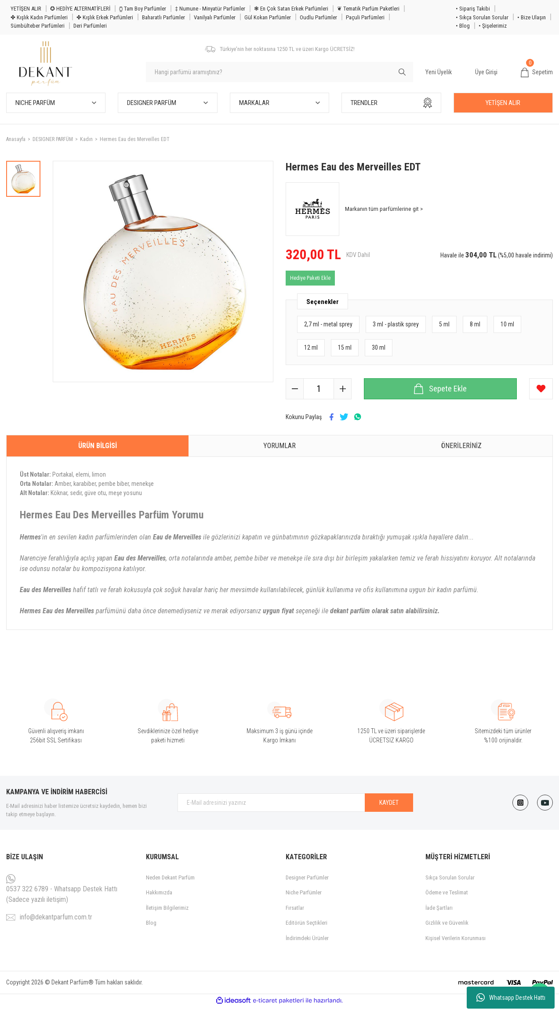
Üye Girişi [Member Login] (486, 74)
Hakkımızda (159, 898)
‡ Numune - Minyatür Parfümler (210, 8)
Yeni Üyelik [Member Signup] (438, 74)
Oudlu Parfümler (318, 17)
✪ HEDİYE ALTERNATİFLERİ (80, 8)
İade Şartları (439, 913)
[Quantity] (319, 394)
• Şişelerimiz (493, 25)
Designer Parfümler (307, 883)
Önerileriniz (461, 451)
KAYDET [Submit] (389, 808)
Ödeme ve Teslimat (446, 898)
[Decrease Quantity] (295, 394)
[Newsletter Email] (295, 809)
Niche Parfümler (304, 898)
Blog (151, 929)
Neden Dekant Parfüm (170, 883)
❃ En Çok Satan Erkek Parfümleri (291, 8)
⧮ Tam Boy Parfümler (142, 8)
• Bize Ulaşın (531, 17)
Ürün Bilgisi (97, 451)
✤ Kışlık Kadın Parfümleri (39, 17)
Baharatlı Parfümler (163, 17)
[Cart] (537, 75)
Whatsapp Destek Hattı (510, 997)
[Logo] (49, 66)
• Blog (463, 25)
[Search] (279, 75)
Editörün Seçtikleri (306, 929)
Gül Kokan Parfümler (267, 17)
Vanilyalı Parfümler (215, 17)
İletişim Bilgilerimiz (167, 913)
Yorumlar (279, 451)
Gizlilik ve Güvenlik (446, 929)
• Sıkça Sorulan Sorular (482, 17)
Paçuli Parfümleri (365, 17)
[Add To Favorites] (541, 394)
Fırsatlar (295, 913)
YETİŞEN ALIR (26, 8)
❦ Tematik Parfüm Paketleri (368, 8)
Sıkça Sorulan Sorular (450, 883)
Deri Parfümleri (90, 25)
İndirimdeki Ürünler (307, 944)
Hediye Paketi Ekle (310, 284)
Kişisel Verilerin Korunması (455, 944)
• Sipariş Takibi (473, 8)
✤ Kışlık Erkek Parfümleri (104, 17)
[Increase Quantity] (342, 394)
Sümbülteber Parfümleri (38, 25)
